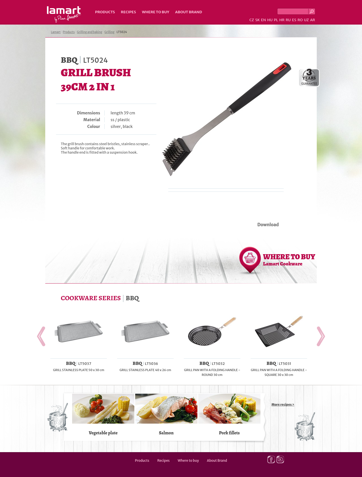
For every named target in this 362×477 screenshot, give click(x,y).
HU (270, 20)
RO (300, 20)
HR (281, 20)
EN (263, 20)
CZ (251, 20)
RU (288, 20)
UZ (306, 20)
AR (312, 20)
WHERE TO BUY (289, 259)
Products (105, 12)
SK (257, 20)
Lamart (64, 14)
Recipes (128, 12)
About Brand (188, 12)
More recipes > (283, 404)
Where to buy (155, 12)
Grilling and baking (89, 32)
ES (294, 20)
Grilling (109, 32)
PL (276, 20)
